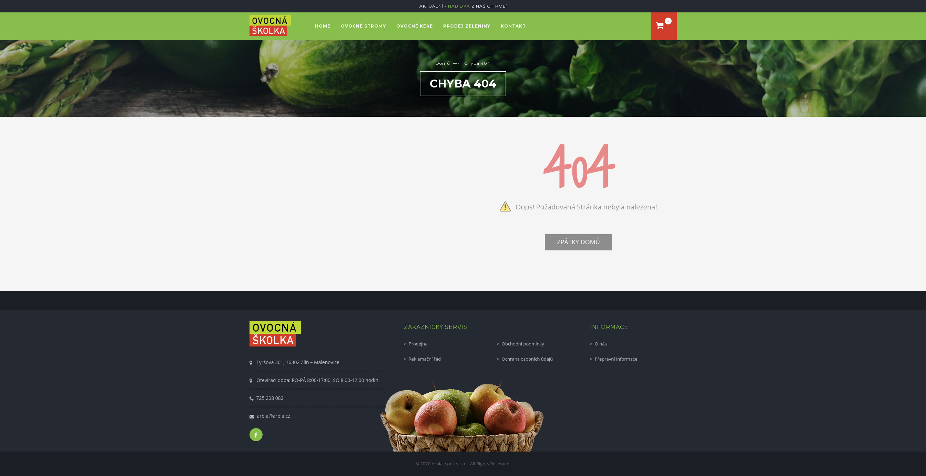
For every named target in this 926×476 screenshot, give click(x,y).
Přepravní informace (616, 359)
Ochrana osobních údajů (527, 359)
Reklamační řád (425, 359)
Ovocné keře (414, 26)
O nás (601, 344)
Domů (443, 63)
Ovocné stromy (363, 26)
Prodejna (418, 344)
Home (322, 26)
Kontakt (513, 26)
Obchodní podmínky (523, 344)
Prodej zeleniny (466, 26)
